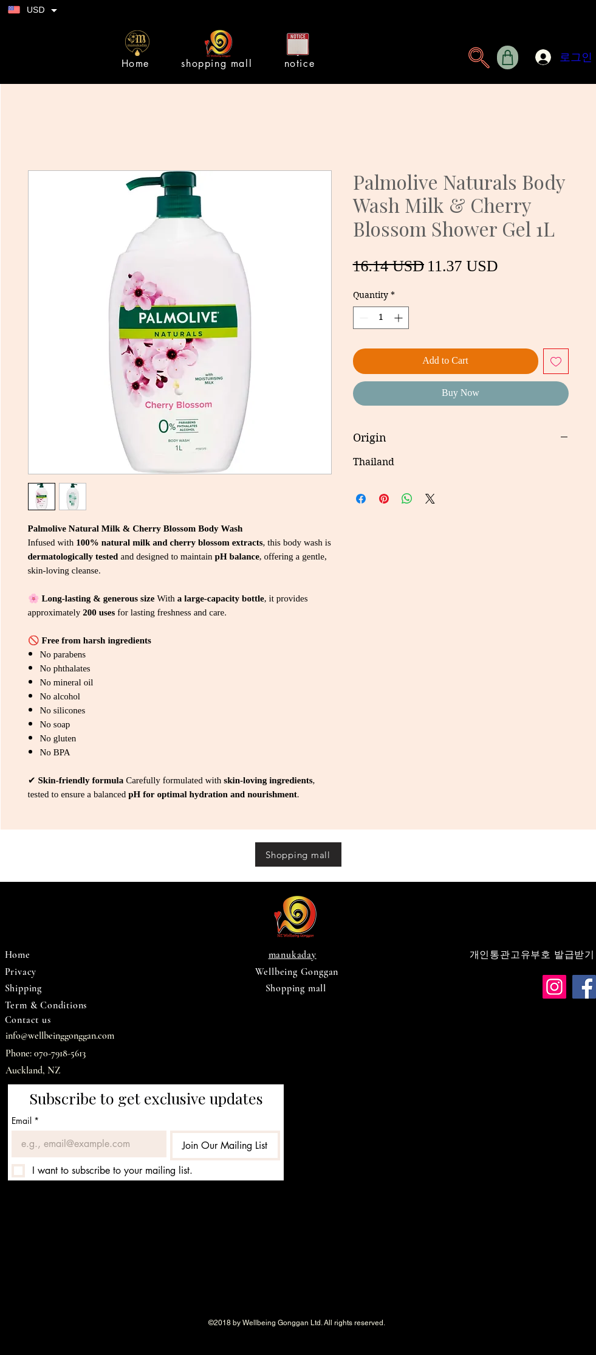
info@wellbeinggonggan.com (59, 1036)
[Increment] (399, 317)
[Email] (85, 1144)
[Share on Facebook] (361, 498)
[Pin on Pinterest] (384, 498)
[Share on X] (430, 498)
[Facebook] (584, 987)
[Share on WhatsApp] (407, 498)
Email (25, 1120)
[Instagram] (554, 987)
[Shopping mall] (298, 854)
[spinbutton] (381, 317)
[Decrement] (362, 317)
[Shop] (507, 57)
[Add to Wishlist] (556, 361)
